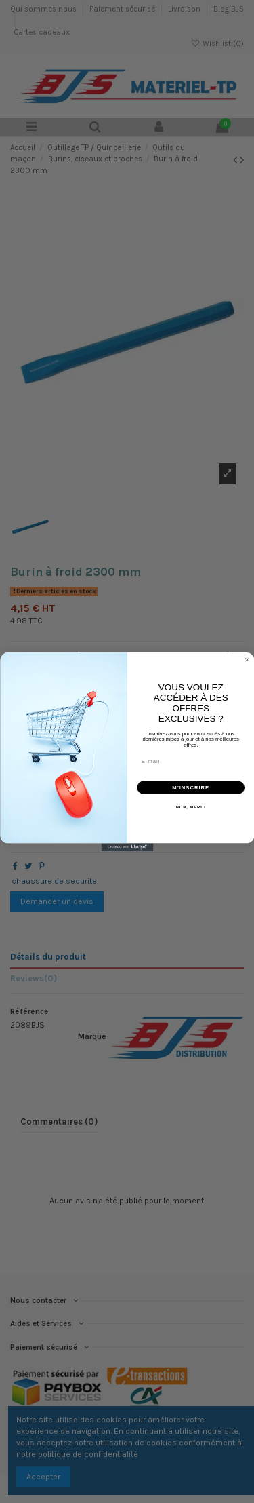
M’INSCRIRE (190, 786)
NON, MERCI (190, 806)
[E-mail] (190, 760)
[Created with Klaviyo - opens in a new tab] (127, 847)
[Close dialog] (247, 659)
